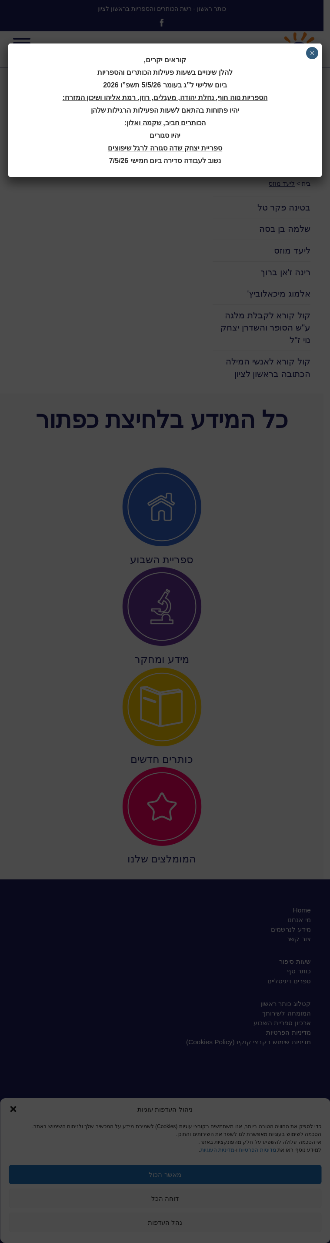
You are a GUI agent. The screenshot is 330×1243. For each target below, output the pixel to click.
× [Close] (312, 53)
